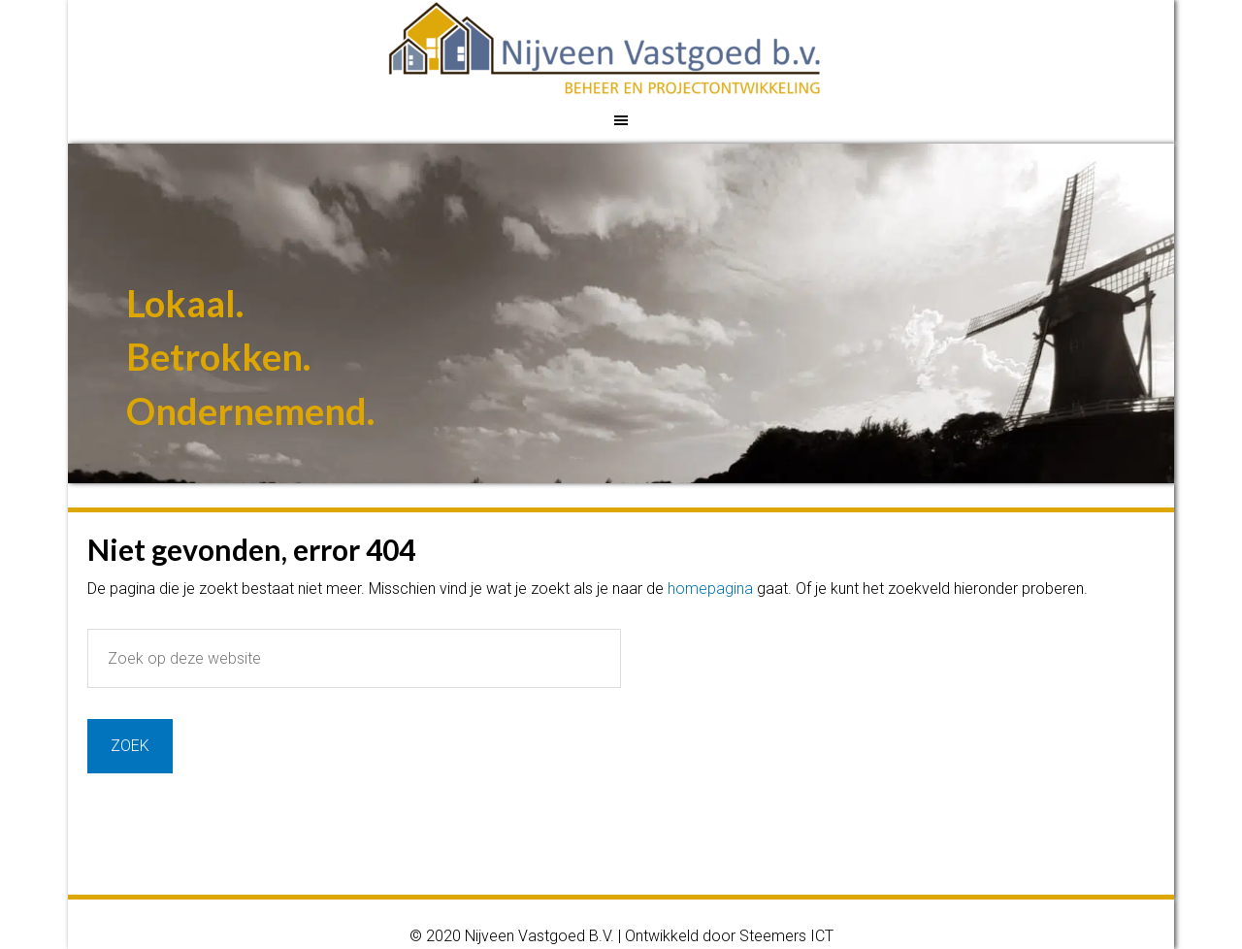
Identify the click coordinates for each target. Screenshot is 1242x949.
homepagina (710, 588)
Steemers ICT (786, 936)
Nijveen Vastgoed (624, 48)
